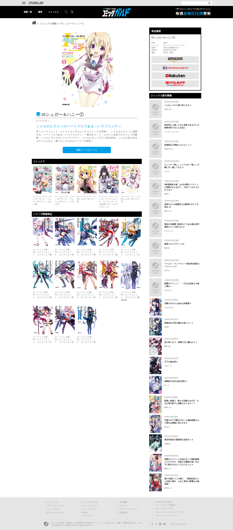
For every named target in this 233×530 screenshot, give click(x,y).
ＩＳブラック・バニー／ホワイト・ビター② (42, 201)
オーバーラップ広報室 (165, 505)
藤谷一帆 (167, 346)
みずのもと (168, 290)
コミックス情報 (48, 23)
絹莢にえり (168, 407)
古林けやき (168, 109)
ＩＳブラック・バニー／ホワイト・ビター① (64, 201)
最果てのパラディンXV (174, 244)
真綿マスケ (168, 468)
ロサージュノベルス (55, 506)
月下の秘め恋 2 (171, 362)
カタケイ (167, 171)
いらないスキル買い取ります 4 (177, 105)
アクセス (123, 506)
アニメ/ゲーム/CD (89, 502)
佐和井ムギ (168, 488)
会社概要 (123, 502)
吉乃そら (167, 270)
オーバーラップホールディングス (170, 512)
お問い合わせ (180, 524)
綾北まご (167, 427)
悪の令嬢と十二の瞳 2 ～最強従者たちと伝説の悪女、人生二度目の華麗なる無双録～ (181, 481)
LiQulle (85, 512)
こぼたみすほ (168, 307)
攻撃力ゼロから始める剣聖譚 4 (177, 303)
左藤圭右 (167, 443)
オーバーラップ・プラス (166, 516)
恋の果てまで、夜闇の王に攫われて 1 (180, 342)
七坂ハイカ (168, 366)
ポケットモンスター (55, 513)
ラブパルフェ (88, 516)
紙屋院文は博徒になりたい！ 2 (177, 145)
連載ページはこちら (86, 150)
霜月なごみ (168, 211)
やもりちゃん (168, 231)
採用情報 (123, 513)
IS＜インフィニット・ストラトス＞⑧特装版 (130, 297)
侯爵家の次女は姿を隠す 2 (175, 381)
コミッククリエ (89, 509)
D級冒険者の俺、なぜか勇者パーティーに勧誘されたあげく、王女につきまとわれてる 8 (181, 187)
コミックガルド (53, 509)
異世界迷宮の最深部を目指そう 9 (178, 440)
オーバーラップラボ (164, 509)
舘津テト (167, 194)
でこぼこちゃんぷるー (171, 131)
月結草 (166, 327)
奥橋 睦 (166, 248)
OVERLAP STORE (163, 502)
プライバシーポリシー (129, 509)
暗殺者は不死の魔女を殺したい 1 (178, 323)
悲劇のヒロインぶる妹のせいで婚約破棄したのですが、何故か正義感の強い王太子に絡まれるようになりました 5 (181, 462)
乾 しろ (166, 385)
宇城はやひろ (168, 149)
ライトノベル (52, 502)
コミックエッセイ (89, 506)
